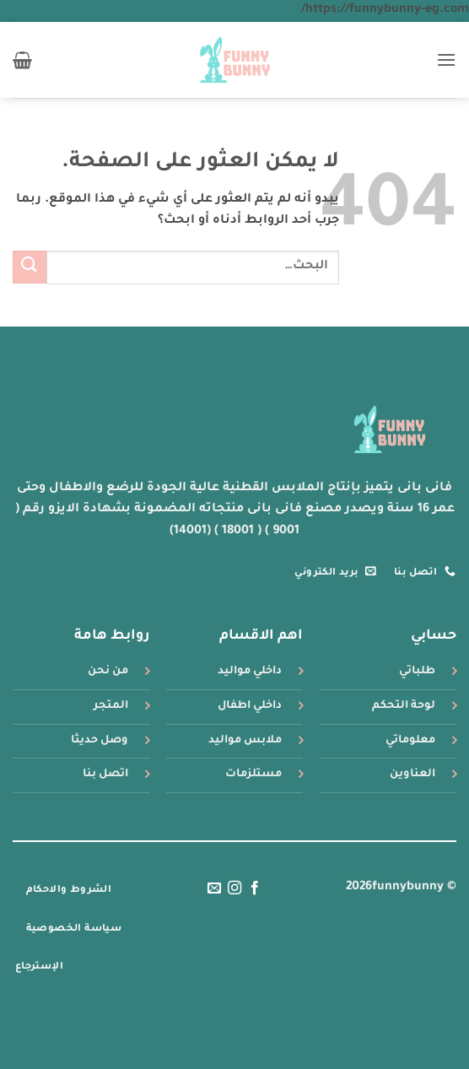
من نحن (108, 672)
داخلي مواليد (250, 672)
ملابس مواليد (245, 741)
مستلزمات (253, 774)
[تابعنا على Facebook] (254, 888)
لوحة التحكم (403, 706)
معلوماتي (410, 741)
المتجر (111, 706)
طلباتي (417, 672)
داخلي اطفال (250, 706)
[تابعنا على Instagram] (234, 888)
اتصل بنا (105, 774)
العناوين (412, 774)
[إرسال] (29, 267)
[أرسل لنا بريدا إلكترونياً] (213, 888)
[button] (446, 59)
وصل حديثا (99, 741)
